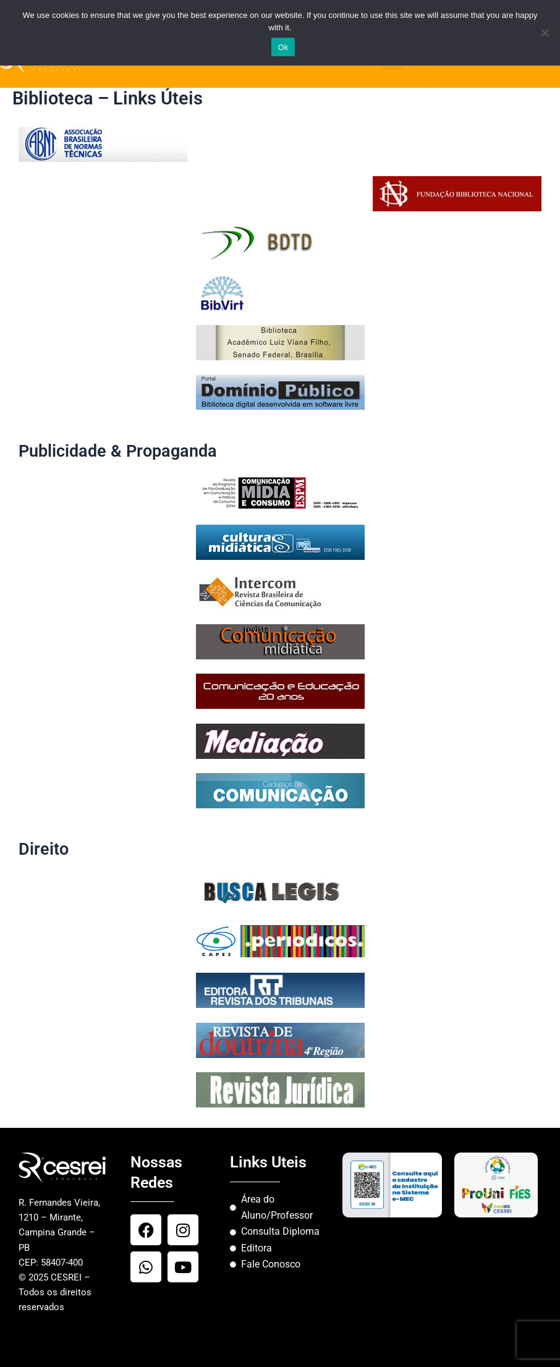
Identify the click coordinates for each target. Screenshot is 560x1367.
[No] (544, 33)
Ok (283, 47)
